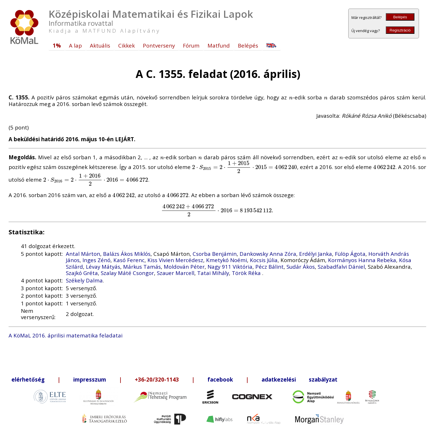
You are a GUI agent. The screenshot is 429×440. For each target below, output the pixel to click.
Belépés (400, 17)
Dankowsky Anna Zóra (268, 253)
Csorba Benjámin (215, 253)
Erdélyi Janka (315, 253)
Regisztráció (400, 30)
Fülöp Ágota (350, 253)
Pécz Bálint (269, 266)
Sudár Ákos (300, 266)
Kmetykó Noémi (226, 260)
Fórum (191, 45)
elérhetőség (28, 379)
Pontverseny (159, 45)
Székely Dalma (84, 280)
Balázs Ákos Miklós (127, 253)
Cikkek (126, 45)
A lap (75, 45)
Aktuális (100, 45)
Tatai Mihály (213, 272)
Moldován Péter (184, 266)
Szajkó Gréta (82, 272)
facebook (220, 379)
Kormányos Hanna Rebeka (362, 260)
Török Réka (247, 272)
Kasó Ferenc (129, 260)
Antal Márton (83, 253)
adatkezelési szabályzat (299, 379)
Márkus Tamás (142, 266)
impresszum (89, 379)
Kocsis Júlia (264, 260)
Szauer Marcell (175, 272)
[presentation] (291, 97)
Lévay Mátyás (103, 266)
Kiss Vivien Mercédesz (175, 260)
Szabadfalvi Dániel (341, 266)
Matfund (218, 45)
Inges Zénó (96, 260)
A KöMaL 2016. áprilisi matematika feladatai (65, 335)
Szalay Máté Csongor (127, 272)
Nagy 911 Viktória (229, 266)
